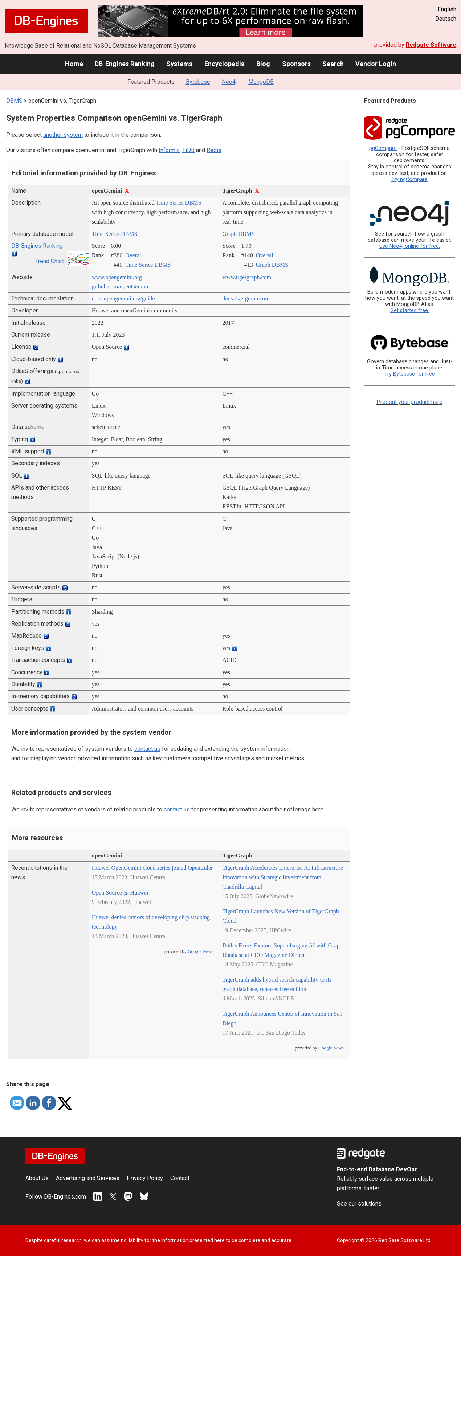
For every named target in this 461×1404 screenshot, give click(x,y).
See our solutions (359, 1203)
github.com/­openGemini (120, 286)
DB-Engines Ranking (125, 63)
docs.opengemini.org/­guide (123, 298)
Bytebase (198, 81)
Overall (134, 255)
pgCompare (383, 148)
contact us (147, 748)
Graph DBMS (238, 234)
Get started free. (409, 310)
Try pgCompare (409, 179)
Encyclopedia (224, 63)
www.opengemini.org (117, 277)
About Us (37, 1178)
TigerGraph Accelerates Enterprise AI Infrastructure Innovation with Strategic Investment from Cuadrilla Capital (282, 877)
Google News (200, 951)
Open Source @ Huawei (120, 892)
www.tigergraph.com (246, 277)
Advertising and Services (87, 1178)
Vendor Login (375, 63)
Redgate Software (431, 44)
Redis (214, 150)
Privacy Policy (145, 1178)
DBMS (14, 100)
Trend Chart (49, 261)
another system (63, 134)
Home (74, 63)
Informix (169, 150)
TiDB (188, 150)
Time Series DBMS (178, 203)
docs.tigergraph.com (245, 298)
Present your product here (409, 401)
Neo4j (229, 81)
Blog (263, 63)
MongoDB (261, 81)
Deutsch (445, 18)
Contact (179, 1178)
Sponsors (296, 63)
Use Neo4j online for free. (409, 246)
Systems (179, 63)
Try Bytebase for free (409, 374)
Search (333, 63)
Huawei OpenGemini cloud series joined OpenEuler (152, 868)
